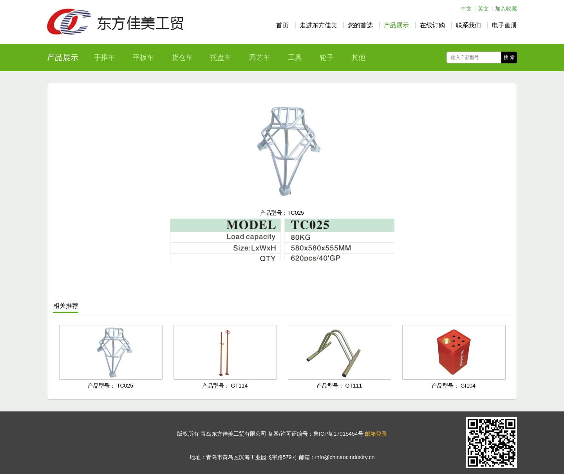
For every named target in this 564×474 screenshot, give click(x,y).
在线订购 (432, 25)
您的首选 (360, 25)
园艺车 (259, 57)
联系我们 (468, 25)
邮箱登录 (376, 434)
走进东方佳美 (318, 25)
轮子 (327, 57)
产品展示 (396, 25)
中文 (466, 8)
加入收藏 (506, 8)
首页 (282, 25)
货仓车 (182, 57)
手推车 (104, 57)
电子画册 (504, 25)
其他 (358, 57)
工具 (295, 57)
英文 (483, 8)
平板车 (143, 57)
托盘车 (220, 57)
